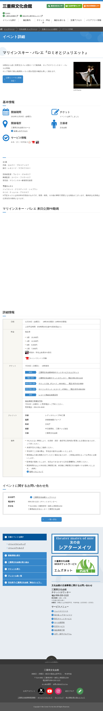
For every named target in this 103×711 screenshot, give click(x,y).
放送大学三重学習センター (33, 16)
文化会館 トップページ (28, 29)
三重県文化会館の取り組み (18, 562)
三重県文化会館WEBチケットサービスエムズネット (59, 372)
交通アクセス (76, 20)
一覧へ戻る (52, 519)
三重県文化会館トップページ (44, 497)
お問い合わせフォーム (60, 684)
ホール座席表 (59, 622)
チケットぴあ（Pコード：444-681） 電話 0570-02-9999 (61, 384)
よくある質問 (46, 684)
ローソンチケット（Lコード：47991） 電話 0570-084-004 (62, 389)
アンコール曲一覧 (15, 576)
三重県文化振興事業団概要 (27, 697)
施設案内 (27, 20)
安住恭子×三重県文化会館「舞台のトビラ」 (25, 582)
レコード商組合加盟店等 (48, 395)
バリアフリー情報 (93, 20)
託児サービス (59, 626)
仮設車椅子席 (59, 630)
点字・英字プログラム (63, 634)
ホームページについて (45, 697)
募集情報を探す (14, 555)
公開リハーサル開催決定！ (13, 79)
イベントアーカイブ (16, 548)
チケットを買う (14, 569)
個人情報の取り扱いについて (75, 697)
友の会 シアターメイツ (63, 615)
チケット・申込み (43, 21)
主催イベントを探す (50, 29)
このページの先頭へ (51, 662)
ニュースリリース (61, 611)
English (7, 13)
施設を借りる (59, 20)
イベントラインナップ (17, 544)
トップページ (9, 29)
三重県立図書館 (11, 16)
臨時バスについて (36, 472)
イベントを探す (9, 20)
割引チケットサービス (63, 619)
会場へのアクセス (21, 131)
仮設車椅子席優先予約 (34, 401)
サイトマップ (59, 697)
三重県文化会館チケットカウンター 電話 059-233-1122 (61, 378)
